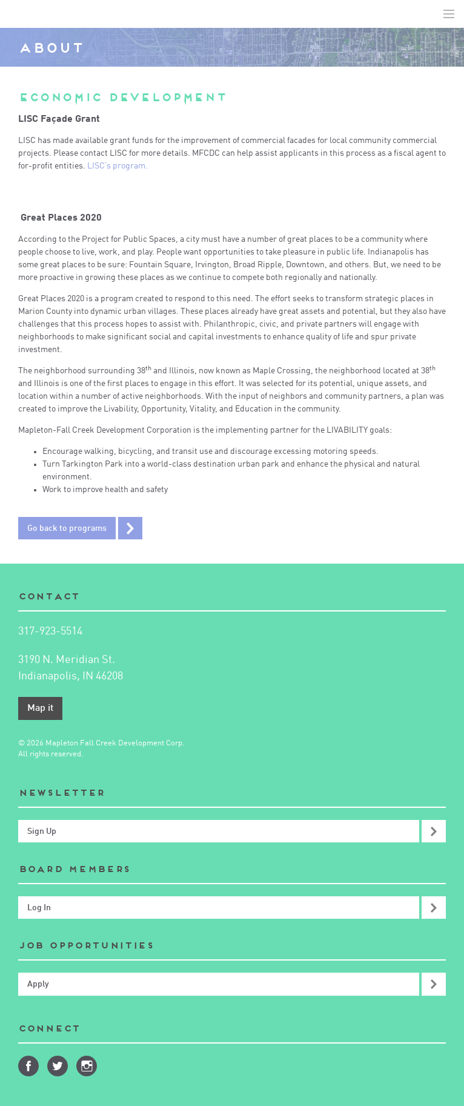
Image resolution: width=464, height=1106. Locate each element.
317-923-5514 (50, 631)
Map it (40, 708)
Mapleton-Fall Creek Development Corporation (19, 14)
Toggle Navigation (448, 14)
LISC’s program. (118, 166)
